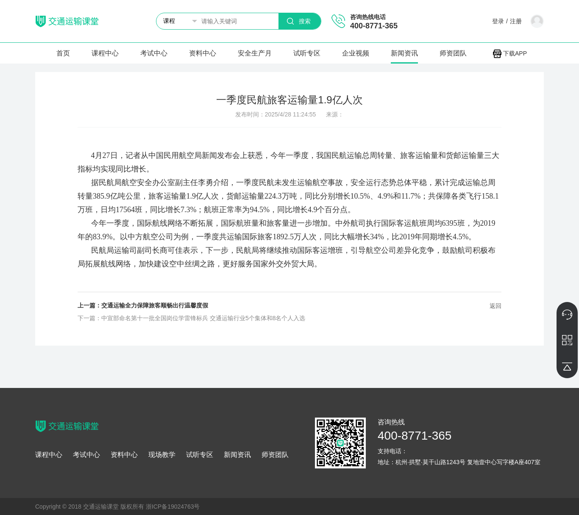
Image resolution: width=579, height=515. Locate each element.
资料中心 (202, 53)
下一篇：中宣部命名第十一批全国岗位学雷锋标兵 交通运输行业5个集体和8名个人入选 (191, 318)
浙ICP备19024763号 (173, 506)
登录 (498, 21)
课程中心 (105, 53)
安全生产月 (255, 53)
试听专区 (306, 53)
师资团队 (453, 53)
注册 (516, 21)
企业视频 (355, 53)
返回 (495, 305)
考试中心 (153, 53)
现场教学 (161, 454)
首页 (63, 53)
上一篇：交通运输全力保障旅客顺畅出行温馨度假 (143, 305)
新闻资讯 (404, 53)
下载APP (510, 53)
